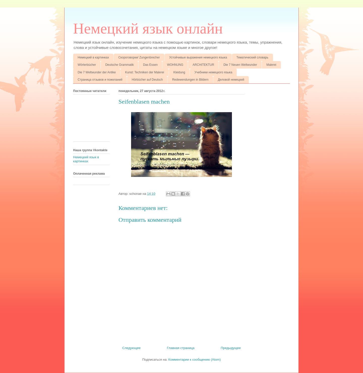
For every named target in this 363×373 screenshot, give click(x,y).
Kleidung (179, 72)
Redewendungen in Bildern (190, 79)
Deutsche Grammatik (119, 65)
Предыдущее (231, 348)
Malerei (271, 65)
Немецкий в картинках (93, 57)
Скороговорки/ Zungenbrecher (139, 57)
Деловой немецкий (231, 79)
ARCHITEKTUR (203, 65)
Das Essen (150, 65)
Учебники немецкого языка (213, 72)
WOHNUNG (175, 65)
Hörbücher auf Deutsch (147, 79)
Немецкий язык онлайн (148, 28)
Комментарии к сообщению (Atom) (194, 359)
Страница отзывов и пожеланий (100, 79)
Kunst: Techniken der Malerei (144, 72)
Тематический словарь (252, 57)
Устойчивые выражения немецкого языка (198, 57)
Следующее (131, 348)
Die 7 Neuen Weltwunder (240, 65)
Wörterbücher (87, 65)
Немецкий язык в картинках (86, 159)
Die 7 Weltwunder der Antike (97, 72)
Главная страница (180, 348)
